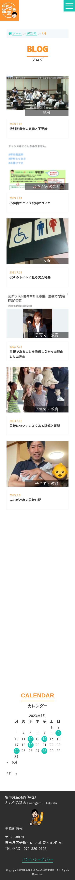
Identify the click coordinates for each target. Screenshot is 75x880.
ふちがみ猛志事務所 (43, 870)
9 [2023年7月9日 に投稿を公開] (58, 733)
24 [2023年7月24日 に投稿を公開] (17, 751)
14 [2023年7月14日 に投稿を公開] (44, 739)
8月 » (12, 774)
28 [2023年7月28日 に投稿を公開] (44, 751)
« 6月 (12, 762)
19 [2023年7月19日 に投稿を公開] (31, 745)
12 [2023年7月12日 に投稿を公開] (31, 739)
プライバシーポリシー (37, 860)
